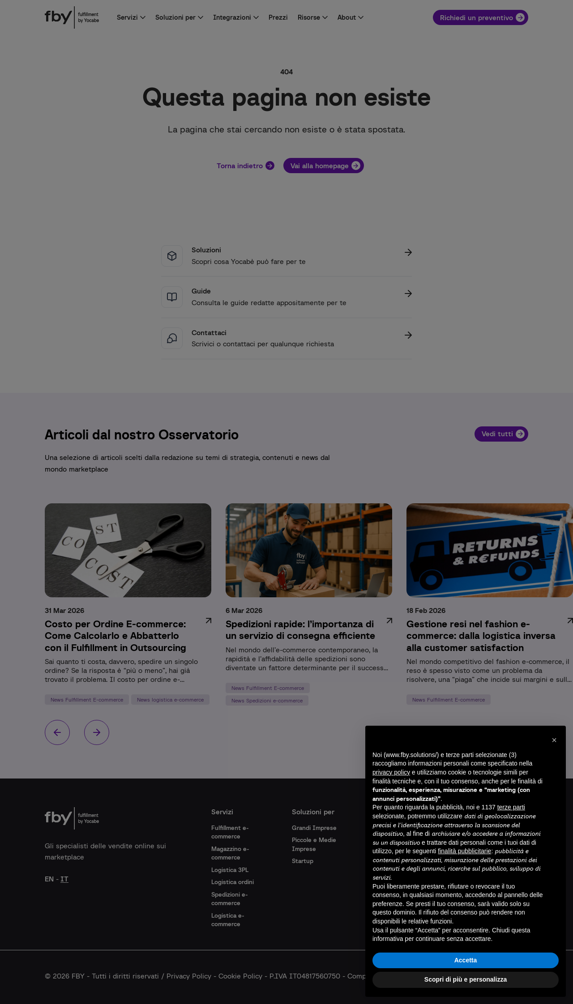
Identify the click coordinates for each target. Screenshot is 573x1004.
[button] (554, 740)
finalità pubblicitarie (464, 851)
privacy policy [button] (391, 772)
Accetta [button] (465, 960)
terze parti (511, 807)
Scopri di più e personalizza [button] (465, 979)
